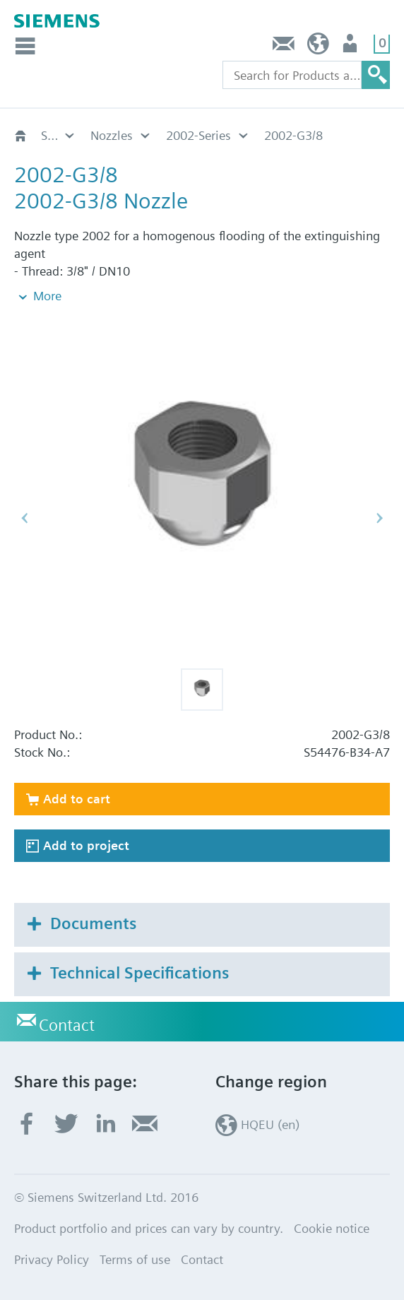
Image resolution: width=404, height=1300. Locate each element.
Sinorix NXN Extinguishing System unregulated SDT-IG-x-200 (58, 135)
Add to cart (76, 798)
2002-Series (198, 135)
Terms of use (135, 1259)
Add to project (86, 845)
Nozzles (111, 135)
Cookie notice (331, 1228)
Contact (67, 1025)
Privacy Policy (51, 1259)
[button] (202, 689)
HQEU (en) (270, 1124)
